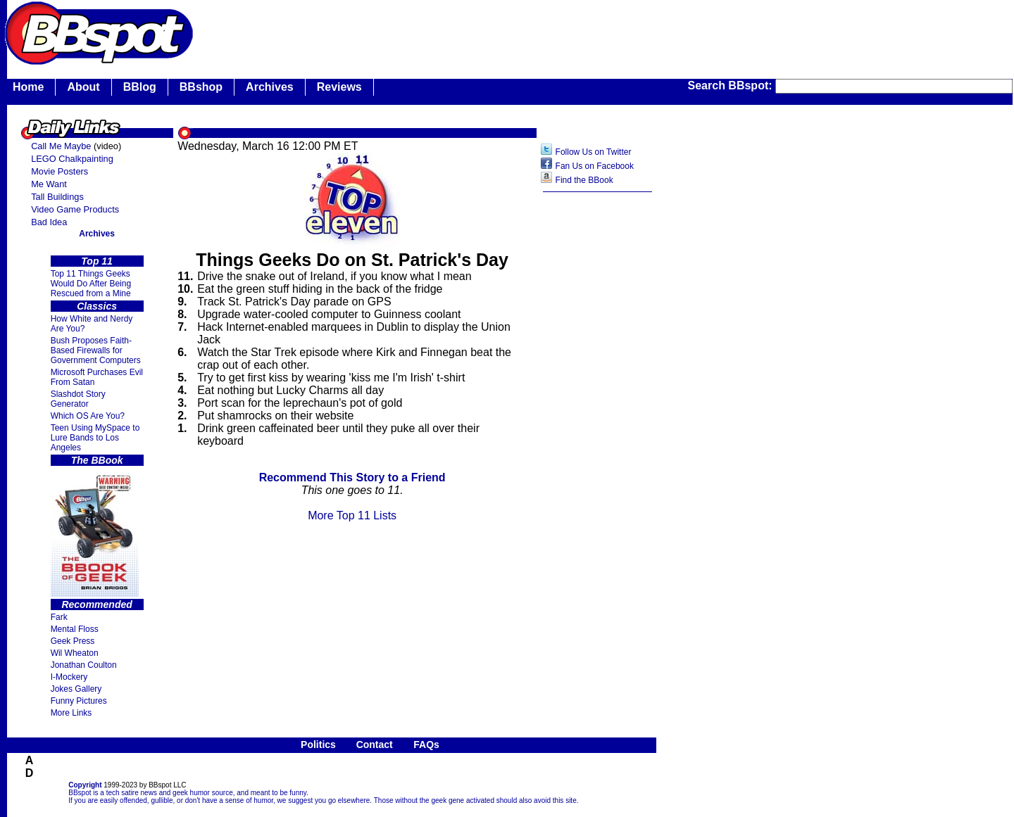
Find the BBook (584, 180)
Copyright (84, 785)
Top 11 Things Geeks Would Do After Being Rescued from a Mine (91, 283)
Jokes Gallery (76, 689)
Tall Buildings (57, 196)
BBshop (201, 87)
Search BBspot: (731, 85)
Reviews (339, 87)
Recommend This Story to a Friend (352, 477)
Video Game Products (75, 209)
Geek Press (73, 641)
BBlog (139, 87)
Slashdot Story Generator (78, 399)
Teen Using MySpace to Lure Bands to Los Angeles (95, 437)
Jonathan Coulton (84, 665)
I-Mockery (69, 677)
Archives (270, 87)
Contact (374, 744)
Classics (97, 306)
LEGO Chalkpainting (72, 158)
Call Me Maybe (61, 146)
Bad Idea (49, 222)
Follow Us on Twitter (594, 152)
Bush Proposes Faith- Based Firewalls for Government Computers (96, 350)
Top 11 (97, 261)
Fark (59, 617)
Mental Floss (75, 629)
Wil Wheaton (75, 653)
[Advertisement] (598, 421)
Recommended (96, 604)
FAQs (426, 744)
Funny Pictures (79, 701)
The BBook (97, 460)
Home (28, 87)
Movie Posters (59, 171)
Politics (318, 744)
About (83, 87)
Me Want (49, 184)
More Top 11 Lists (352, 515)
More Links (71, 713)
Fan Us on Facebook (595, 166)
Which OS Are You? (88, 416)
